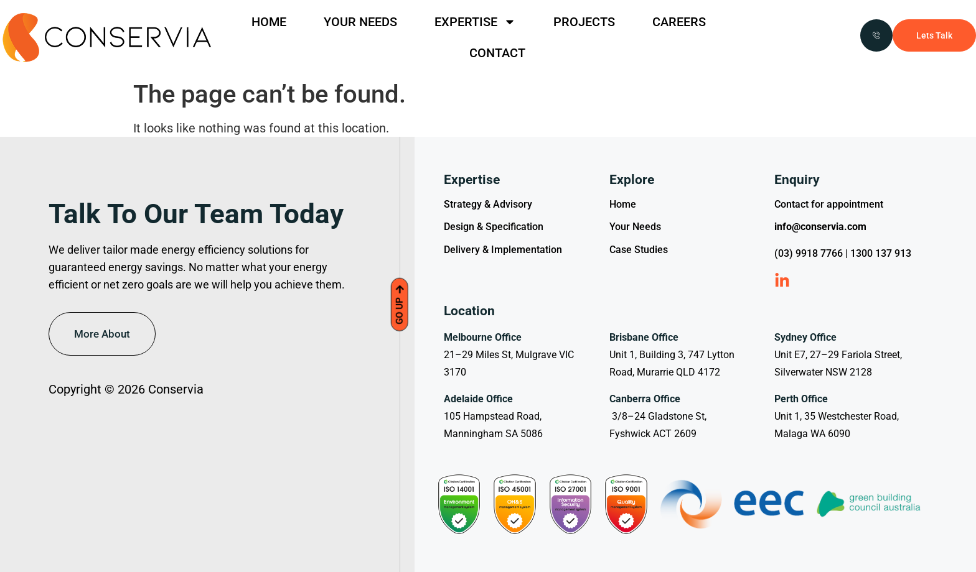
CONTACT (497, 52)
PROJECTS (584, 21)
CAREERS (679, 21)
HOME (268, 21)
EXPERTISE (475, 21)
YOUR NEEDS (360, 21)
